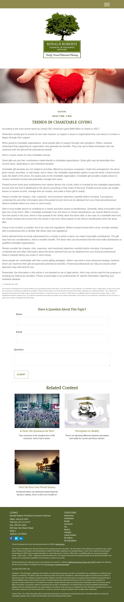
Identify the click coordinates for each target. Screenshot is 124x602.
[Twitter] (34, 64)
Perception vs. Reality (87, 431)
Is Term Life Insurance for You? (37, 431)
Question (19, 349)
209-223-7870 (86, 63)
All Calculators (70, 541)
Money (67, 529)
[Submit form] (21, 374)
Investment (69, 518)
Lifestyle (67, 532)
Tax (65, 527)
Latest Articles (70, 535)
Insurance (68, 524)
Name (19, 314)
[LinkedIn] (38, 64)
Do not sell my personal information (57, 564)
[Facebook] (41, 64)
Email (19, 332)
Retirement (69, 516)
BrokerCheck (60, 544)
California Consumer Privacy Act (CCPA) (82, 562)
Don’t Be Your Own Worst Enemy (37, 487)
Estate (67, 521)
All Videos (68, 538)
